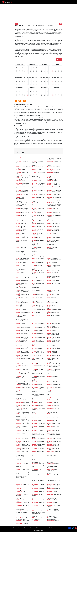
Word (20, 100)
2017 (16, 23)
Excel (24, 100)
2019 (61, 23)
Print (59, 59)
